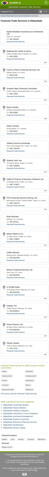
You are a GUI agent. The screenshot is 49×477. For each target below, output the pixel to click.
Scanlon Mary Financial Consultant (22, 88)
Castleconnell (31, 376)
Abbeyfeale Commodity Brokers (16, 405)
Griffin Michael (13, 252)
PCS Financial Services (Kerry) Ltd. (22, 198)
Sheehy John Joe (14, 160)
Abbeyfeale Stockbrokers (13, 425)
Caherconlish (7, 376)
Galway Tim (12, 306)
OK (24, 474)
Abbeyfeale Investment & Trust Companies (20, 413)
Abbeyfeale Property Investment (16, 419)
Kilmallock (30, 380)
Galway (21, 439)
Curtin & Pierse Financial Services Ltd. (23, 70)
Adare (4, 371)
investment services (30, 16)
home (3, 16)
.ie (15, 2)
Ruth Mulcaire (13, 216)
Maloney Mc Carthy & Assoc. (19, 51)
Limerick (5, 385)
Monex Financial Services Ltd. (20, 270)
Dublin (4, 439)
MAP (45, 62)
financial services (14, 16)
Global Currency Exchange (18, 143)
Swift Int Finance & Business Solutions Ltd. (25, 179)
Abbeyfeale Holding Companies (16, 411)
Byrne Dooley (12, 107)
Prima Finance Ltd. (15, 324)
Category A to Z (7, 12)
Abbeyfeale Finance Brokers (14, 408)
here (35, 470)
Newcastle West (8, 390)
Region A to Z (7, 447)
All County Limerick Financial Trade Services (19, 394)
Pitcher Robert (13, 343)
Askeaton (29, 371)
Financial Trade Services (16, 42)
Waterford (41, 439)
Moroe (28, 385)
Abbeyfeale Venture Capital (14, 428)
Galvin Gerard (13, 126)
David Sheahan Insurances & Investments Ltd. (25, 33)
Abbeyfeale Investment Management (18, 416)
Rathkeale (29, 390)
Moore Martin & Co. (15, 234)
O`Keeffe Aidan (13, 287)
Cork (12, 439)
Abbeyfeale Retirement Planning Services (20, 422)
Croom (4, 380)
